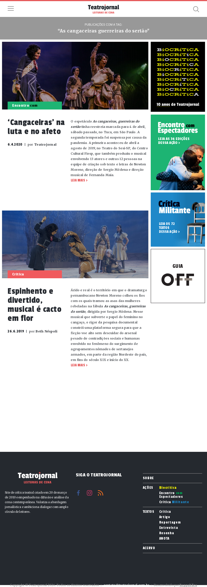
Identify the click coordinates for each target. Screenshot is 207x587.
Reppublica (188, 585)
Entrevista (168, 528)
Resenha (166, 533)
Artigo (164, 517)
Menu (11, 8)
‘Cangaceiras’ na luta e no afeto (36, 127)
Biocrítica (168, 488)
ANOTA (164, 538)
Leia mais (78, 180)
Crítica (174, 502)
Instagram (89, 493)
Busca (196, 9)
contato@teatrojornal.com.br (127, 585)
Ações (148, 488)
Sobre (148, 478)
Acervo (149, 548)
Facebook (78, 493)
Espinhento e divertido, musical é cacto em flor (34, 304)
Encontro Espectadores (171, 495)
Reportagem (170, 522)
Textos (148, 512)
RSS (100, 493)
